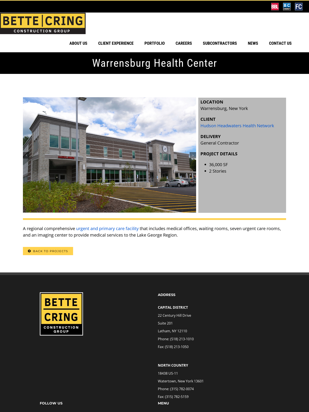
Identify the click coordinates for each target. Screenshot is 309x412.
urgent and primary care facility (107, 242)
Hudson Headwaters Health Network (237, 139)
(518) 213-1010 (182, 352)
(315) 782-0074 (182, 402)
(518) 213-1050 (177, 360)
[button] (26, 169)
